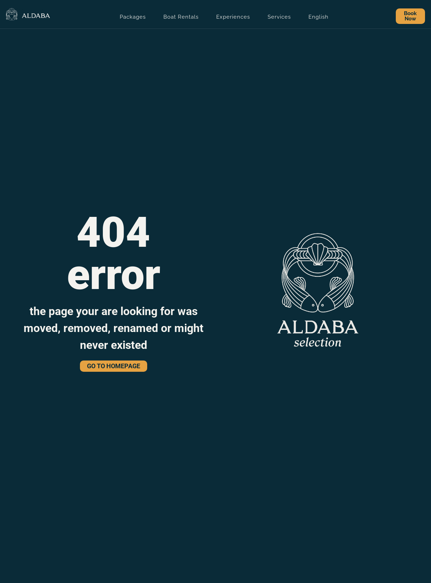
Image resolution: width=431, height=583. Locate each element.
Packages (133, 17)
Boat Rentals (181, 17)
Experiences (233, 17)
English (318, 17)
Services (279, 17)
